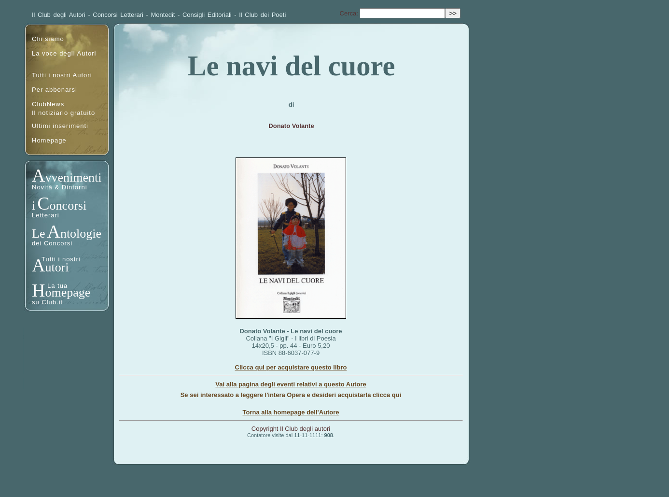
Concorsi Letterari (118, 14)
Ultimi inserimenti (60, 125)
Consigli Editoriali (207, 14)
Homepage (49, 140)
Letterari (45, 215)
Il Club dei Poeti (262, 14)
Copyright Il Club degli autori (290, 428)
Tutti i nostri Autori (62, 75)
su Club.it (47, 302)
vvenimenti (73, 177)
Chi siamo (48, 39)
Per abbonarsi (54, 89)
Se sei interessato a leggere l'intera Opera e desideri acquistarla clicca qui (291, 394)
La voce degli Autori (64, 53)
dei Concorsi (52, 243)
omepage (67, 292)
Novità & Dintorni (59, 187)
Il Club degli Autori (58, 14)
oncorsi (68, 206)
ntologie (80, 234)
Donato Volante (291, 125)
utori (57, 267)
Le (38, 234)
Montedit (163, 14)
